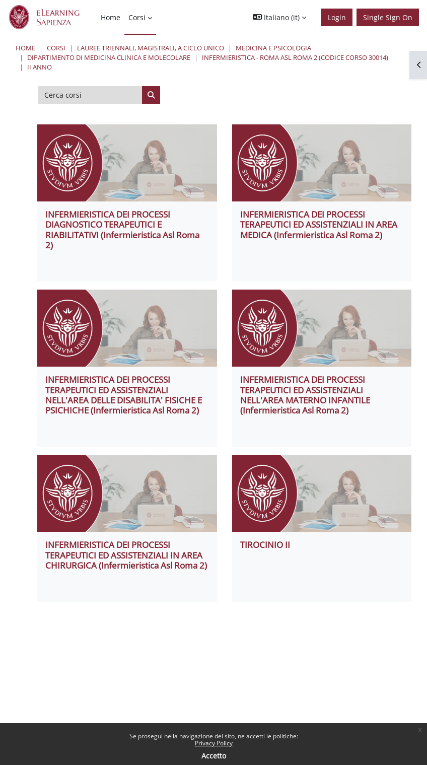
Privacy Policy (214, 743)
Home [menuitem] (110, 17)
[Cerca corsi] (90, 95)
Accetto (213, 755)
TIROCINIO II (265, 544)
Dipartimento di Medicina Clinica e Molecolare (108, 57)
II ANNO (39, 67)
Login (337, 17)
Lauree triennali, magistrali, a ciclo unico (150, 47)
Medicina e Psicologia (273, 47)
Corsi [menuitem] (137, 17)
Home (25, 47)
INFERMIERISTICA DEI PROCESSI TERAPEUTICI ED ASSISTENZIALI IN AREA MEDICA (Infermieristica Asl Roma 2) (318, 224)
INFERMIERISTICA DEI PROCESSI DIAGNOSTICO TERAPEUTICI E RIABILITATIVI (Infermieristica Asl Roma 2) (122, 229)
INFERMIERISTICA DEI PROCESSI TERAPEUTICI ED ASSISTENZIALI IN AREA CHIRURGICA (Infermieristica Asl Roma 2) (126, 555)
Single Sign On (387, 17)
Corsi (56, 47)
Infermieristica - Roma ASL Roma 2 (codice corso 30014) (295, 57)
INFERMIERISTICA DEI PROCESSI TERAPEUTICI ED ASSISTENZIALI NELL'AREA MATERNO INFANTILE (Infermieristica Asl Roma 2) (305, 395)
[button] (279, 17)
